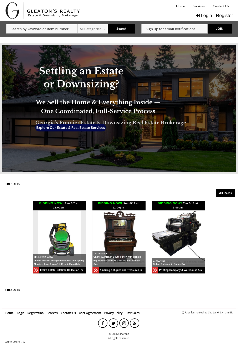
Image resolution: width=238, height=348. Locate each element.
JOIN (219, 28)
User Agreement (90, 313)
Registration (35, 313)
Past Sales (133, 313)
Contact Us (221, 6)
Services (199, 6)
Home (180, 6)
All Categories (93, 29)
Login (204, 15)
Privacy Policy (113, 313)
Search (121, 28)
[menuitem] (180, 6)
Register (224, 15)
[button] (82, 239)
